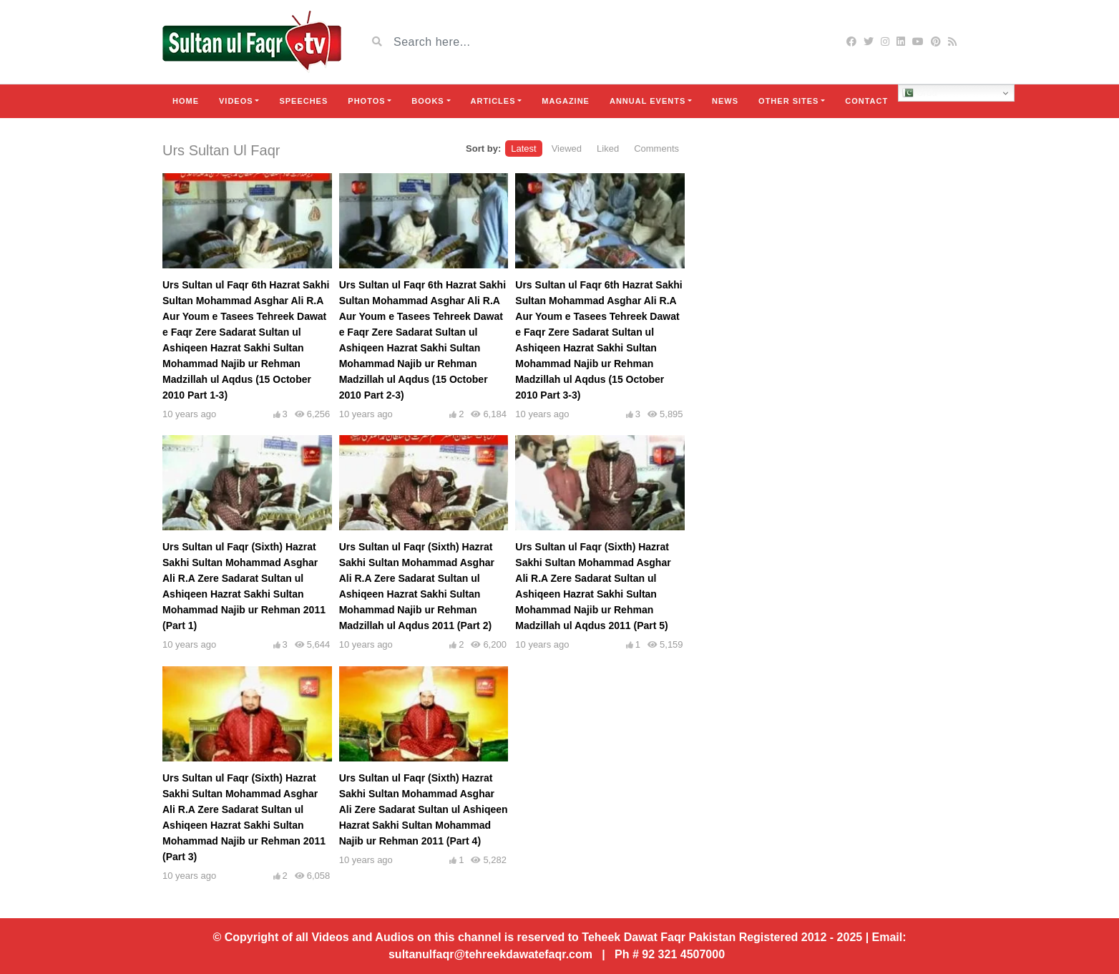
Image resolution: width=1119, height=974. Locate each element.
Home (185, 101)
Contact (866, 101)
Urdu (919, 93)
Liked (608, 148)
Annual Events (647, 101)
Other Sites (788, 101)
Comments (656, 148)
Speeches (303, 101)
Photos (366, 101)
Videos (236, 101)
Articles (493, 101)
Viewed (567, 148)
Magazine (566, 101)
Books (427, 101)
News (725, 101)
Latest (523, 148)
